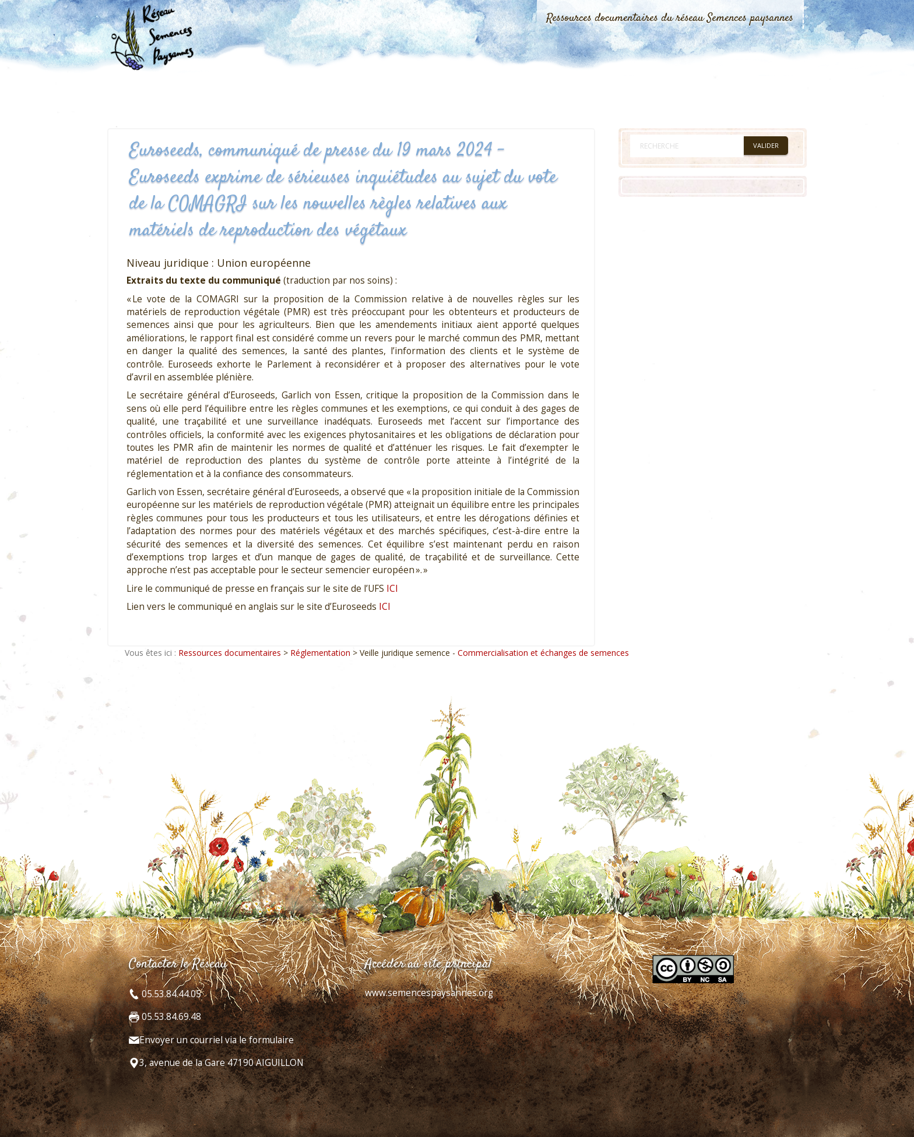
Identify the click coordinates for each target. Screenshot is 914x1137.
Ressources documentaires (229, 652)
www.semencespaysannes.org (429, 993)
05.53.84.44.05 (170, 994)
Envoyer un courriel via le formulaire (216, 1040)
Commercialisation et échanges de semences (543, 652)
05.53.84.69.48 (170, 1017)
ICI (392, 588)
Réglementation (320, 652)
